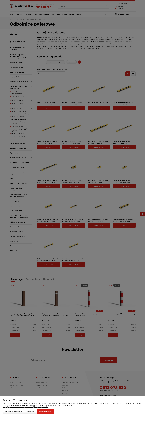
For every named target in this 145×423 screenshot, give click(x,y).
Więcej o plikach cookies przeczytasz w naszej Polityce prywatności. (25, 407)
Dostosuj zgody (30, 411)
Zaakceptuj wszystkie (45, 411)
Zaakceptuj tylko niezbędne (13, 411)
